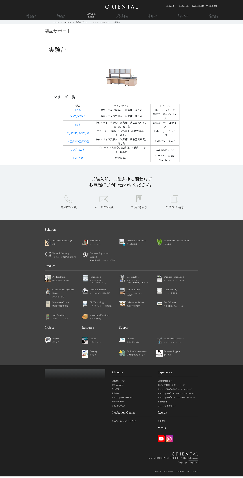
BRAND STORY (118, 403)
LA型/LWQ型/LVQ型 (77, 141)
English (193, 463)
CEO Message (117, 386)
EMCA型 (78, 158)
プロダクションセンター (168, 407)
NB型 (78, 124)
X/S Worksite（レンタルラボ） (124, 422)
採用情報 (161, 422)
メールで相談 (104, 208)
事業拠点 (115, 394)
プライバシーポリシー (163, 473)
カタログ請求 (174, 208)
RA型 (78, 110)
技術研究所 (162, 403)
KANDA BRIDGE (172, 386)
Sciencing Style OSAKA (175, 390)
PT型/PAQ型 (78, 149)
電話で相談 (68, 208)
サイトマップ (192, 473)
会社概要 (115, 390)
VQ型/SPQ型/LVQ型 (78, 133)
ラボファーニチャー (101, 22)
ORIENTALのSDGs (119, 407)
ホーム (56, 22)
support (67, 22)
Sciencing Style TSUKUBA (177, 394)
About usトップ (118, 382)
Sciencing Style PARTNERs (122, 399)
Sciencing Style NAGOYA (177, 399)
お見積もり (139, 208)
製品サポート (82, 22)
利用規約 (180, 473)
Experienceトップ (165, 382)
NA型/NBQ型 (77, 116)
